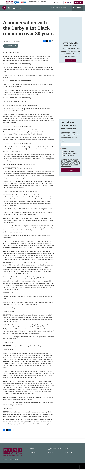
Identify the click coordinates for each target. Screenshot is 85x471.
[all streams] (77, 8)
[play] (4, 8)
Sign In (59, 2)
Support (67, 450)
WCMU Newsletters (68, 163)
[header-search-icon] (55, 2)
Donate (78, 2)
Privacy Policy (33, 453)
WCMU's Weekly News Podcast (70, 46)
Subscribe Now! (70, 62)
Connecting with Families (70, 161)
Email (62, 148)
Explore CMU (68, 453)
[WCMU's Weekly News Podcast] (70, 30)
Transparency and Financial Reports (54, 450)
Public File (50, 454)
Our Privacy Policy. (67, 173)
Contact (31, 450)
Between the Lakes (68, 158)
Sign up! (70, 178)
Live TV (68, 2)
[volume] (9, 7)
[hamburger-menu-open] (3, 2)
